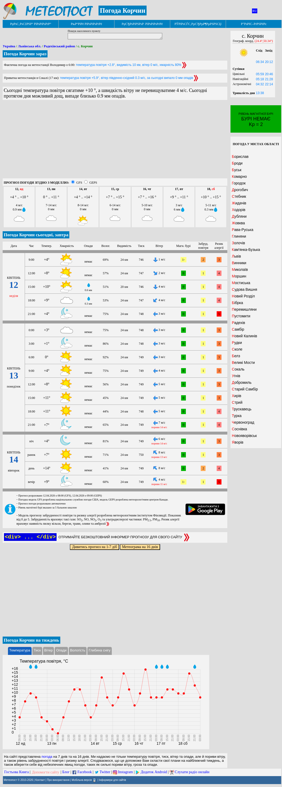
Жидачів (239, 203)
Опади (61, 650)
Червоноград (243, 422)
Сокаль (238, 369)
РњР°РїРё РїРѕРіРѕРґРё (86, 24)
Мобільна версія (82, 779)
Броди (237, 163)
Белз (236, 356)
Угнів (236, 376)
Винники (239, 263)
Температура (19, 650)
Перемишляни (244, 309)
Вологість (77, 650)
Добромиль (241, 382)
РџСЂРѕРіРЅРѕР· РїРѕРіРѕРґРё (142, 24)
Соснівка (239, 429)
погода (46, 757)
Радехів (238, 323)
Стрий (237, 402)
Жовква (238, 223)
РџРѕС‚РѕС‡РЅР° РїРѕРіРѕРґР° (30, 24)
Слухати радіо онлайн (192, 772)
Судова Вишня (244, 289)
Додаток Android (154, 772)
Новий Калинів (244, 336)
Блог (66, 772)
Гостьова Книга (16, 772)
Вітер (48, 650)
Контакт (40, 779)
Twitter (105, 772)
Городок (239, 183)
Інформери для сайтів (112, 779)
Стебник (239, 196)
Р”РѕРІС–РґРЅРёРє (253, 24)
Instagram (125, 772)
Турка (237, 416)
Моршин (239, 276)
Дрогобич (240, 190)
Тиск (37, 650)
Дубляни (239, 216)
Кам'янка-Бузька (246, 249)
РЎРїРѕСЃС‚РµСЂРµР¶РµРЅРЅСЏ (197, 24)
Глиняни (239, 236)
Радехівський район (59, 46)
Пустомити (241, 316)
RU (255, 11)
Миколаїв (240, 269)
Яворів (237, 442)
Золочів (238, 243)
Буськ (236, 170)
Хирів (236, 396)
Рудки (237, 342)
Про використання (58, 779)
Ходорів (238, 210)
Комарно (239, 176)
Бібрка (237, 303)
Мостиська (241, 283)
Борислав (240, 156)
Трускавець (241, 409)
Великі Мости (243, 362)
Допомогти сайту (45, 772)
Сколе (237, 349)
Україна (9, 46)
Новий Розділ (243, 296)
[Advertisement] (115, 141)
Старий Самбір (245, 389)
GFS (79, 182)
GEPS (93, 182)
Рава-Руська (242, 230)
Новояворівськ (244, 436)
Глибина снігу (99, 650)
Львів (236, 256)
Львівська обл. (29, 46)
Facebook (84, 772)
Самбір (238, 329)
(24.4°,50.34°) (264, 41)
